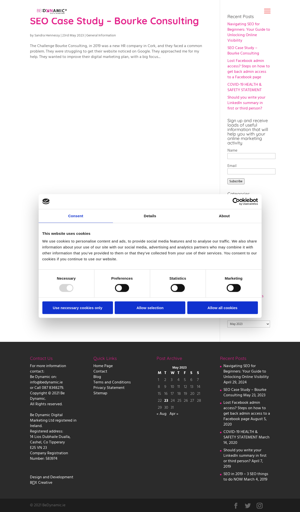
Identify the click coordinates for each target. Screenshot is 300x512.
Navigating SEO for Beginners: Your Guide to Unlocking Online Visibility (248, 32)
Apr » (173, 413)
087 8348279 (52, 387)
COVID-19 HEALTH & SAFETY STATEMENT (244, 87)
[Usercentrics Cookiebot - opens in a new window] (236, 201)
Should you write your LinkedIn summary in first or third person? (246, 103)
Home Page (103, 366)
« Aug (161, 413)
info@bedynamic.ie (46, 382)
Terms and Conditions (112, 382)
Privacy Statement (109, 387)
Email (232, 165)
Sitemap (100, 393)
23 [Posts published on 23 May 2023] (166, 400)
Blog (97, 376)
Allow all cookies (223, 308)
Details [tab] (150, 216)
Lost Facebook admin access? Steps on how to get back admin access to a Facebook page (248, 69)
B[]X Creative (41, 482)
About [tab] (224, 216)
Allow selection (150, 308)
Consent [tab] (75, 216)
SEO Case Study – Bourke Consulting (243, 50)
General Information (101, 35)
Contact (100, 371)
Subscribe (236, 181)
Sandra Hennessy (47, 35)
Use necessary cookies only (77, 308)
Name (232, 150)
